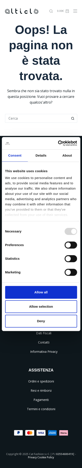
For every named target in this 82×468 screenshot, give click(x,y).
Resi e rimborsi (41, 390)
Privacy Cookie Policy (41, 457)
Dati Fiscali (43, 333)
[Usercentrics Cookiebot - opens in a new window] (58, 143)
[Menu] (75, 11)
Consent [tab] (14, 155)
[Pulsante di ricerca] (72, 118)
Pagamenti (41, 400)
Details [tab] (41, 155)
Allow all (41, 292)
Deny (41, 321)
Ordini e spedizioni (41, 381)
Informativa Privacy (44, 351)
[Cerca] (51, 11)
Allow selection (41, 306)
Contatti (43, 342)
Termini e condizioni (41, 409)
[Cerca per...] (36, 118)
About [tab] (67, 155)
